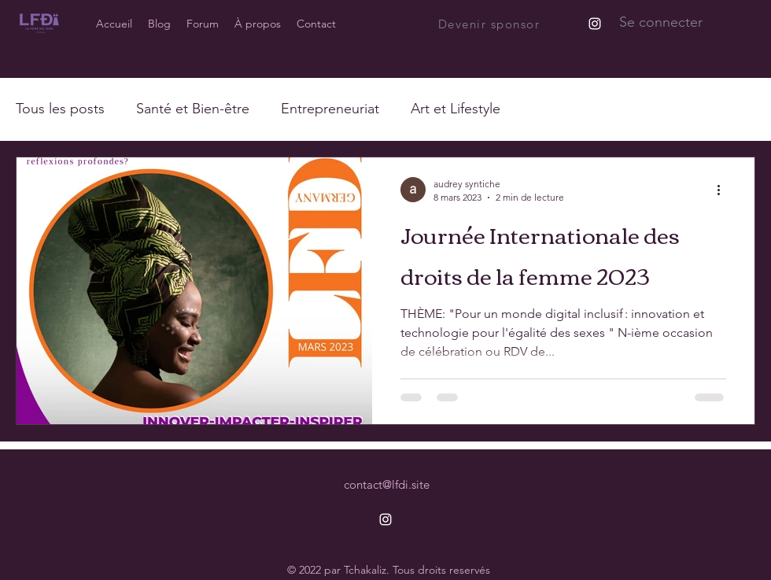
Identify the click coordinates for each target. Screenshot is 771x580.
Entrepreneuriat (330, 108)
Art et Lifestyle (455, 108)
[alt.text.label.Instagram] (595, 23)
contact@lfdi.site (387, 484)
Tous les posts (60, 108)
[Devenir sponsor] (489, 23)
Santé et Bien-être (192, 108)
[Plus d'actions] (723, 189)
